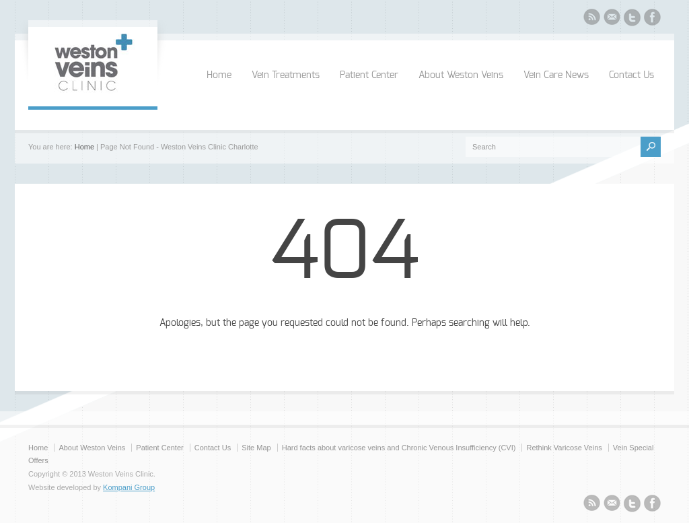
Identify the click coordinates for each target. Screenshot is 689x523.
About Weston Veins (461, 75)
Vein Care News (556, 75)
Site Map (256, 448)
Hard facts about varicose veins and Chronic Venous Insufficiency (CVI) (399, 448)
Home (219, 75)
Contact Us (631, 75)
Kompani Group (129, 487)
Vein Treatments (286, 75)
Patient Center (369, 75)
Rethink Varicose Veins (564, 448)
